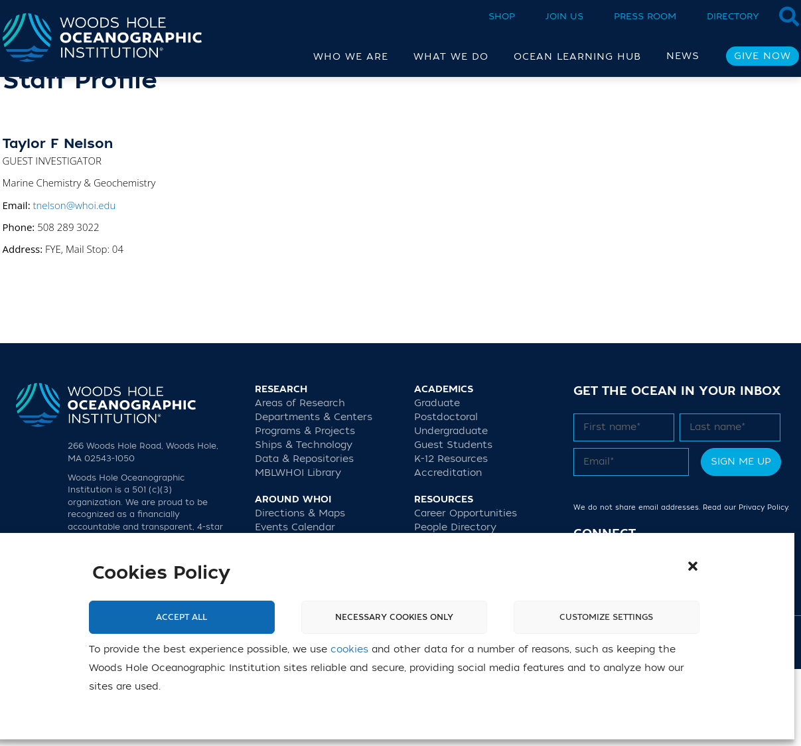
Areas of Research (300, 480)
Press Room (645, 16)
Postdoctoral (446, 494)
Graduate (437, 480)
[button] (692, 566)
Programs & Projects (305, 508)
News (682, 56)
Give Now (762, 56)
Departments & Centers (313, 494)
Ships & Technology (303, 522)
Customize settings (606, 617)
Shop (501, 16)
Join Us (564, 16)
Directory (733, 16)
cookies (349, 649)
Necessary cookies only (394, 617)
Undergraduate (451, 508)
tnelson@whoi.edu (74, 282)
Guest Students (453, 522)
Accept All (181, 617)
